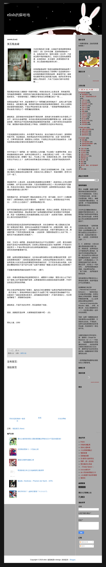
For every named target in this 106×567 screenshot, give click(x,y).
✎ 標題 (96, 89)
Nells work (83, 127)
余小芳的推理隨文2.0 (88, 472)
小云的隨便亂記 (86, 450)
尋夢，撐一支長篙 (87, 461)
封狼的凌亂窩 (85, 445)
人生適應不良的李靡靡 (89, 475)
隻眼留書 (84, 453)
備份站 (83, 478)
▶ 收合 (86, 89)
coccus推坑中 (86, 470)
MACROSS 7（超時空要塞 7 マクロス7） (33, 491)
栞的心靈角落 (85, 447)
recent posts (96, 80)
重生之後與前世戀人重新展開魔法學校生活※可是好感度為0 (39, 439)
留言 (82, 546)
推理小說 (23, 353)
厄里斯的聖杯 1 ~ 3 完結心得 (28, 449)
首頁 (39, 418)
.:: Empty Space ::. (87, 467)
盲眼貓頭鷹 (85, 456)
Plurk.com (98, 432)
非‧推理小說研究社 (87, 458)
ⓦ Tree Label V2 (94, 171)
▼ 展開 (81, 89)
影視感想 (83, 138)
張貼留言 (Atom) (18, 428)
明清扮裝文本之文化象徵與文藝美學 (31, 470)
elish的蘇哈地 (18, 15)
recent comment (95, 382)
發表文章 (84, 542)
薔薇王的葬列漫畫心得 (26, 460)
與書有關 (83, 93)
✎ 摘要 (91, 89)
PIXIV (83, 442)
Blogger (72, 560)
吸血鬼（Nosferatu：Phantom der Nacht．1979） (36, 481)
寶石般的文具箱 (86, 464)
